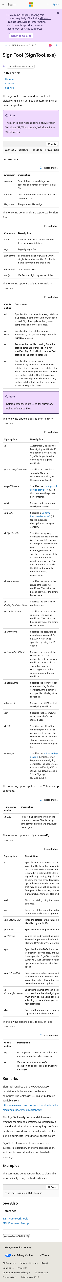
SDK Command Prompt (16, 1223)
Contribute (8, 1267)
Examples (10, 83)
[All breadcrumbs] (5, 45)
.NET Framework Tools (23, 45)
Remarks (9, 78)
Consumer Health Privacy (15, 1272)
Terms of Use (41, 1272)
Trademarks (8, 1277)
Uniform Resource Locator (40, 514)
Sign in (55, 4)
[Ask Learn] (50, 45)
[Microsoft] (31, 4)
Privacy (21, 1267)
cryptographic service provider (44, 488)
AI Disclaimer (9, 1263)
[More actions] (56, 45)
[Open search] (47, 4)
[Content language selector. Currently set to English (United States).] (18, 1247)
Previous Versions (29, 1263)
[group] (31, 150)
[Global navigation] (3, 4)
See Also (9, 87)
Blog (43, 1263)
